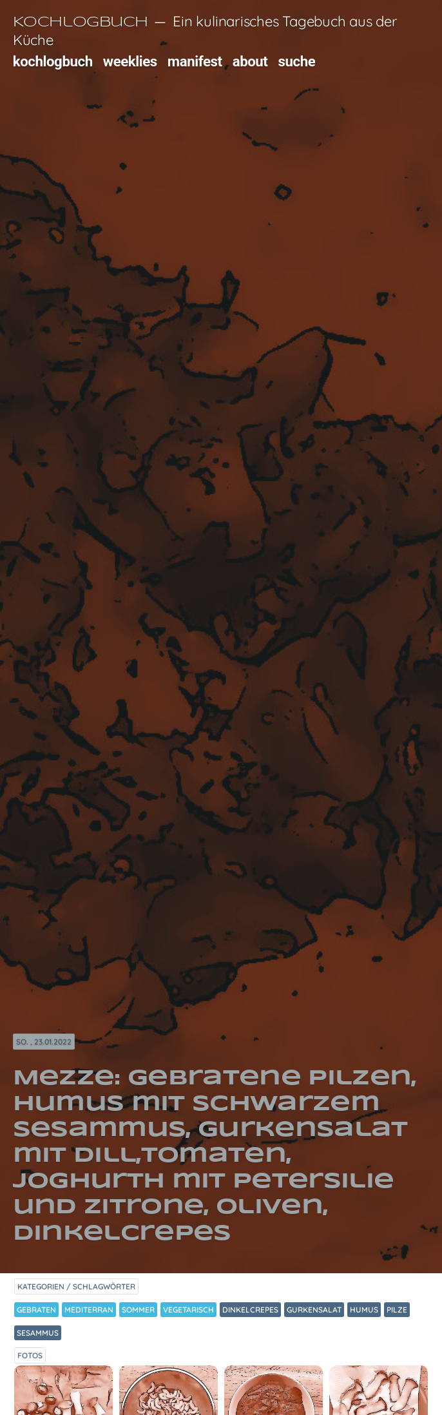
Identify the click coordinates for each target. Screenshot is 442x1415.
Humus (364, 1309)
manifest (195, 61)
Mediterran (88, 1309)
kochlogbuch (53, 61)
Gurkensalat (314, 1309)
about (250, 61)
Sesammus (38, 1333)
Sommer (138, 1309)
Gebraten (36, 1309)
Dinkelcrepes (250, 1309)
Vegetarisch (188, 1309)
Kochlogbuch (80, 22)
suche (297, 61)
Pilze (397, 1309)
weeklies (130, 61)
